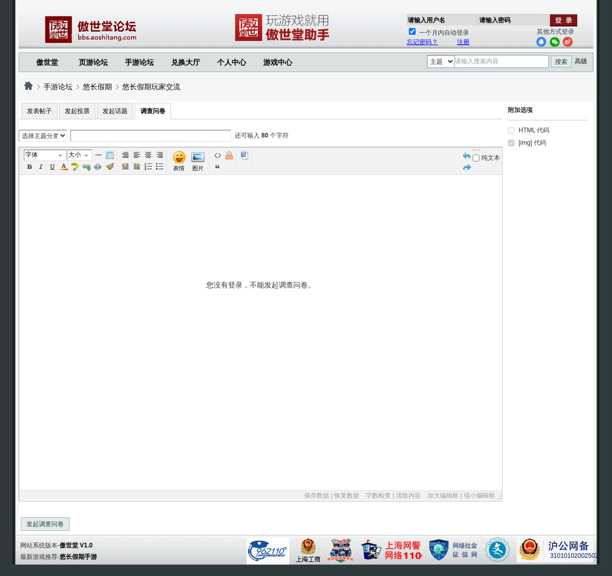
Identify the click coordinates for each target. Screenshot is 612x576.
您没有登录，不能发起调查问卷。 (261, 384)
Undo (467, 155)
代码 (217, 155)
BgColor (75, 166)
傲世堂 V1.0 (76, 545)
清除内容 (408, 495)
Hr (98, 155)
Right (159, 155)
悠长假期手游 (78, 556)
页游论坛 (93, 62)
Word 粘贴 (244, 155)
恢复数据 (346, 495)
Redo (467, 166)
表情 (178, 168)
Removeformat (110, 166)
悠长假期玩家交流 (151, 87)
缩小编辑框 (479, 495)
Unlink (98, 166)
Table (110, 155)
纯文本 (486, 157)
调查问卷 (152, 111)
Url (86, 166)
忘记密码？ (422, 42)
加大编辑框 (443, 495)
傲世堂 (47, 62)
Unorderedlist (159, 166)
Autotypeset (125, 155)
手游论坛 (139, 62)
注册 (463, 42)
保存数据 (316, 495)
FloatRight (137, 166)
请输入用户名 (426, 20)
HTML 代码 (534, 130)
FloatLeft (125, 166)
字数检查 (378, 495)
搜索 (561, 61)
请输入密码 (494, 20)
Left (137, 155)
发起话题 (115, 111)
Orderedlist (148, 166)
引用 (217, 166)
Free (229, 155)
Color (63, 166)
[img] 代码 (532, 142)
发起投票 (77, 111)
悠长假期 (97, 87)
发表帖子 (39, 111)
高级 (581, 61)
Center (148, 155)
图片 (198, 168)
